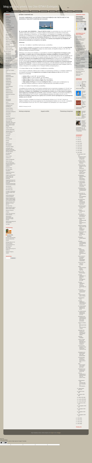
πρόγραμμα (70, 11)
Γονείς (7, 32)
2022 (78, 152)
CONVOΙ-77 (8, 157)
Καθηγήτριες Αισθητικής (11, 73)
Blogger (59, 432)
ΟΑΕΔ (7, 97)
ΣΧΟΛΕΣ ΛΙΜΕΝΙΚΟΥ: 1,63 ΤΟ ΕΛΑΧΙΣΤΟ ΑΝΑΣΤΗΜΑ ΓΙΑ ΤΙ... (82, 285)
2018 (78, 145)
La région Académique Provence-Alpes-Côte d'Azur (10, 192)
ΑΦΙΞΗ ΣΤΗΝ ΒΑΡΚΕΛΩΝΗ (81, 272)
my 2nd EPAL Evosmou (10, 235)
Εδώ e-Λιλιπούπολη (10, 46)
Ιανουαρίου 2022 (81, 154)
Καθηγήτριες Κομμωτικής (8, 79)
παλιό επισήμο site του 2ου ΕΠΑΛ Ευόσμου (80, 39)
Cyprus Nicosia (9, 161)
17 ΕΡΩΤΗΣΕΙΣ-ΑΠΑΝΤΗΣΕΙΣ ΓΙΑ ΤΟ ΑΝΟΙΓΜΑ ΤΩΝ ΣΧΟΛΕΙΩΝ (82, 184)
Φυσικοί (7, 140)
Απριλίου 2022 (81, 394)
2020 (78, 148)
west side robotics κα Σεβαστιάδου (80, 72)
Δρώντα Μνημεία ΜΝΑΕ (11, 43)
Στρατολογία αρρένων (10, 118)
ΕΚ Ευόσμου (8, 51)
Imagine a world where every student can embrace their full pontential (10, 177)
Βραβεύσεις (8, 30)
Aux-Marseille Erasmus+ (9, 154)
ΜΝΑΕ (7, 96)
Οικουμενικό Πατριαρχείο (8, 100)
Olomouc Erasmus (10, 210)
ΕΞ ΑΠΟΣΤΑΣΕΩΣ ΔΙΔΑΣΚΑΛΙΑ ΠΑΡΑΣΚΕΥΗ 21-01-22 (82, 313)
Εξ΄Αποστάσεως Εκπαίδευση (9, 61)
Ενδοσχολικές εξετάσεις (11, 55)
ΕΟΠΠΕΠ (8, 63)
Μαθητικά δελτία (9, 92)
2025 (78, 421)
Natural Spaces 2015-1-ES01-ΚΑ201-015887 (11, 208)
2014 (78, 137)
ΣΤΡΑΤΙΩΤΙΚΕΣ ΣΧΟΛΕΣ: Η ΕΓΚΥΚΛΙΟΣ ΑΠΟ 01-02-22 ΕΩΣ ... (81, 359)
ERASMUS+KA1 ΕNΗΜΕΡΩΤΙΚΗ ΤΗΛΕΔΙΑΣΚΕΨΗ (82, 190)
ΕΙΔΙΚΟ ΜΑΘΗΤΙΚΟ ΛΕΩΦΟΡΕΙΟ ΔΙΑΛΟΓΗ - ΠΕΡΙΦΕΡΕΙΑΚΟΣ (82, 251)
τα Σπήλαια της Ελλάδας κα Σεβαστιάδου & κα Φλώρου (81, 49)
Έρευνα (7, 68)
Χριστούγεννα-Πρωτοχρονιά (9, 144)
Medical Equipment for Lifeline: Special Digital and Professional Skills (10, 199)
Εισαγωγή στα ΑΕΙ (27, 106)
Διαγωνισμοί (8, 39)
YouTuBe (8, 224)
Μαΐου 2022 (81, 397)
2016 (78, 141)
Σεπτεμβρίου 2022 (82, 405)
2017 (78, 143)
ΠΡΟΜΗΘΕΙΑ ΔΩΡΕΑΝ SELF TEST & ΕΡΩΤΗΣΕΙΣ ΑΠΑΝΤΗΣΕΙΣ (82, 177)
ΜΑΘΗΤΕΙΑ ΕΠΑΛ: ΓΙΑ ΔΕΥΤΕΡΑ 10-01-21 (82, 207)
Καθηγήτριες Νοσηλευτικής (9, 81)
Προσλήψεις (8, 113)
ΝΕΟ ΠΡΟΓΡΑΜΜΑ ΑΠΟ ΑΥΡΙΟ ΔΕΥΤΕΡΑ (81, 365)
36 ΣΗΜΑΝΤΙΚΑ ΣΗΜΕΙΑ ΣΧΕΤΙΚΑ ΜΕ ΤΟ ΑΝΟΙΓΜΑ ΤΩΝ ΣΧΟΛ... (81, 202)
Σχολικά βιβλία (9, 119)
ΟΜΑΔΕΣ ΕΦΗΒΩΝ (80, 337)
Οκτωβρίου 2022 (81, 408)
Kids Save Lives (9, 189)
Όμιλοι (7, 102)
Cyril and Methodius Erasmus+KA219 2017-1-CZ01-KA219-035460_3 (11, 164)
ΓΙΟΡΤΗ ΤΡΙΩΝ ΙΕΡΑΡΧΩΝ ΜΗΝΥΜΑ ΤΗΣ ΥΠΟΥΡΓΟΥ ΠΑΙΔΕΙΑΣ (81, 342)
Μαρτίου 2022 (81, 391)
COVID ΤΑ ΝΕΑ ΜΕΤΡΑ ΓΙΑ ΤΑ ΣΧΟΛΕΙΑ (81, 162)
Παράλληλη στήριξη (10, 103)
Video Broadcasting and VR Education (11, 222)
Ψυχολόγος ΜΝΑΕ (9, 146)
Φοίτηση (7, 137)
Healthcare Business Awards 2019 (10, 173)
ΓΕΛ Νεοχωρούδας (80, 69)
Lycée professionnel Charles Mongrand (10, 196)
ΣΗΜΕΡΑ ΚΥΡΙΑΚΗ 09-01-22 (81, 211)
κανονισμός (52, 11)
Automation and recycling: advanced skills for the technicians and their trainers (11, 150)
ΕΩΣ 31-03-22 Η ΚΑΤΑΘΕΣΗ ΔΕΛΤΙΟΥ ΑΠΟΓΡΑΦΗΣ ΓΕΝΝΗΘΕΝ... (81, 258)
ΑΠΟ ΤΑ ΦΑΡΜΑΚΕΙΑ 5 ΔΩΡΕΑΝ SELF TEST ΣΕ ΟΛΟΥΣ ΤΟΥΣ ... (82, 376)
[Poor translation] (5, 443)
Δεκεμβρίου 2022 (82, 414)
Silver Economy (79, 67)
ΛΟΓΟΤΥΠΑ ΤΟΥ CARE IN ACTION (81, 263)
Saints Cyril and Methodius (79, 75)
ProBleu (7, 212)
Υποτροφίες (8, 133)
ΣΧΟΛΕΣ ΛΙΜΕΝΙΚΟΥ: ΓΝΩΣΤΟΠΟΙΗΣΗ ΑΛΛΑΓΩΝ (82, 302)
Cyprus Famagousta (10, 159)
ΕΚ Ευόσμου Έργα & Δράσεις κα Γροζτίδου (80, 66)
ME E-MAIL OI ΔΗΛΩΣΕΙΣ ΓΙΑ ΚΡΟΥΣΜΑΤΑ (82, 215)
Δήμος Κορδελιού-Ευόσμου (9, 37)
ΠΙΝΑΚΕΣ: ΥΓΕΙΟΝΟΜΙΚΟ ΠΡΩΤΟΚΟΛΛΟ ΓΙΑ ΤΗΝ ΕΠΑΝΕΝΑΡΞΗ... (82, 244)
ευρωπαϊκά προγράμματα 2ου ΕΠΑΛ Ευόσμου (79, 42)
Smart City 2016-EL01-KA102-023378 (10, 214)
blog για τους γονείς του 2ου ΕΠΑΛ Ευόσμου (30, 6)
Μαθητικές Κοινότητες (10, 94)
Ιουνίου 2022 (81, 399)
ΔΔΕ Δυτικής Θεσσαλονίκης (9, 35)
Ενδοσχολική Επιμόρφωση (8, 58)
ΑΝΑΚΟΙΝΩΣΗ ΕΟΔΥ (81, 298)
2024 (78, 419)
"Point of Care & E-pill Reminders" (10, 17)
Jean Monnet (8, 186)
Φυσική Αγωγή (9, 138)
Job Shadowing (9, 187)
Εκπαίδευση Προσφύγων (8, 54)
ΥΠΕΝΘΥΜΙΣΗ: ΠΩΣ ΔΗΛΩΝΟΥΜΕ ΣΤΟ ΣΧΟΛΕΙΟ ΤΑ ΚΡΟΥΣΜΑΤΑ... (82, 383)
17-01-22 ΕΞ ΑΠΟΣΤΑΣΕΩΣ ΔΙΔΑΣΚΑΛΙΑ (82, 290)
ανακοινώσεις (78, 11)
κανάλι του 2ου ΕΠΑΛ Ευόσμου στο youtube (80, 46)
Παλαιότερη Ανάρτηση (66, 111)
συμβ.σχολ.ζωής (61, 11)
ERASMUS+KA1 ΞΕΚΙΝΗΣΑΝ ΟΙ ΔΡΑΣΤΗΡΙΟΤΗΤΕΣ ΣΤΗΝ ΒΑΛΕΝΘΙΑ (82, 319)
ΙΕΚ (6, 72)
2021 (78, 150)
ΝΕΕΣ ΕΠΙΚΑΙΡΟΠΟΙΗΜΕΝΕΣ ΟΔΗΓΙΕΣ (82, 268)
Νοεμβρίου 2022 (81, 411)
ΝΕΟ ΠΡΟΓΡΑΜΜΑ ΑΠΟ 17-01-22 (81, 295)
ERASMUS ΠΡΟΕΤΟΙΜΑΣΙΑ (82, 238)
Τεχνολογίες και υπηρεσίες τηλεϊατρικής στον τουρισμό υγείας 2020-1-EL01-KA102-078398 (10, 124)
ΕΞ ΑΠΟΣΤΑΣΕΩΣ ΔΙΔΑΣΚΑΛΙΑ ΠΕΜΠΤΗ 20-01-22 (82, 308)
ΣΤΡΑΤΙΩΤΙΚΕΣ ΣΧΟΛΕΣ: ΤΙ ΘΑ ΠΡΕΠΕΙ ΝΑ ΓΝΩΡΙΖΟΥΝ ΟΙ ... (82, 348)
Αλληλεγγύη (8, 20)
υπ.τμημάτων (26, 11)
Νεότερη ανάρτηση (24, 111)
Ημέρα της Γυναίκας (10, 70)
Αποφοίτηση (8, 25)
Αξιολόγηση (8, 22)
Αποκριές (8, 24)
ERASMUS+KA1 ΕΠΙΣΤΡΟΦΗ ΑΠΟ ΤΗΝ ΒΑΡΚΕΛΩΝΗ (81, 354)
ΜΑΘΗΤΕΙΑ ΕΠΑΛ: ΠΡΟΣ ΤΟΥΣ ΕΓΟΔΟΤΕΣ (82, 158)
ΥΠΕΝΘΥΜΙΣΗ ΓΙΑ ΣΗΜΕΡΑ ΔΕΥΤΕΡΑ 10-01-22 (82, 233)
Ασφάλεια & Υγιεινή (10, 27)
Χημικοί (7, 142)
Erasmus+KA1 (44, 11)
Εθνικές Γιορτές (9, 48)
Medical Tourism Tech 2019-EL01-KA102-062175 (10, 203)
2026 (78, 423)
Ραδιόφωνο (8, 114)
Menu (7, 11)
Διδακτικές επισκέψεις (10, 41)
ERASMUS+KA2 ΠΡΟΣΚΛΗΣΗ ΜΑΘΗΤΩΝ (81, 370)
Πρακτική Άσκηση (9, 109)
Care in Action (9, 156)
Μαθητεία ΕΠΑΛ (9, 91)
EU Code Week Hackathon (9, 170)
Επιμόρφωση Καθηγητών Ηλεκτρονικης (8, 65)
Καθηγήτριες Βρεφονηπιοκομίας (10, 76)
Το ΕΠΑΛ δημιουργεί (10, 129)
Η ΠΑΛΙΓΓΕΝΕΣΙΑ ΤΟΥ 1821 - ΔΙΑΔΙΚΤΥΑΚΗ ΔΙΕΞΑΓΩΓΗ (82, 172)
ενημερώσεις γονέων (16, 11)
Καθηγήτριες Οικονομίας (8, 84)
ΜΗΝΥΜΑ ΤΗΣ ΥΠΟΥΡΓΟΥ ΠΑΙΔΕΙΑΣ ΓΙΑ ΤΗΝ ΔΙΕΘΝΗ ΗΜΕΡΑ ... (81, 332)
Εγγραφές (8, 44)
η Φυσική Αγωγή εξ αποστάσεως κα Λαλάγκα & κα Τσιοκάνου (80, 54)
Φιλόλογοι (8, 135)
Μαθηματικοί (8, 89)
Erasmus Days (9, 167)
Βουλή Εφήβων (9, 29)
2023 (78, 418)
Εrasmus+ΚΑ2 (35, 11)
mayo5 (52, 432)
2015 (78, 139)
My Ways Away (9, 205)
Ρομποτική (8, 116)
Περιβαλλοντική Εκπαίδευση (9, 106)
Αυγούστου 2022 (81, 402)
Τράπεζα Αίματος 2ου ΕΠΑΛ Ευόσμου (10, 132)
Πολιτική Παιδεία (9, 108)
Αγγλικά (7, 19)
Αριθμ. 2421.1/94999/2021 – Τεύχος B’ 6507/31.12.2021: (37, 31)
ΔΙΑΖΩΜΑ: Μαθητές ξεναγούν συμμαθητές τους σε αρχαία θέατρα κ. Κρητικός (80, 59)
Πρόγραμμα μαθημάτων (11, 111)
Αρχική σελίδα (45, 111)
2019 (78, 147)
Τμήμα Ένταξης (9, 127)
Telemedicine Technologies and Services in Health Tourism (9, 218)
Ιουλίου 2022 (81, 400)
